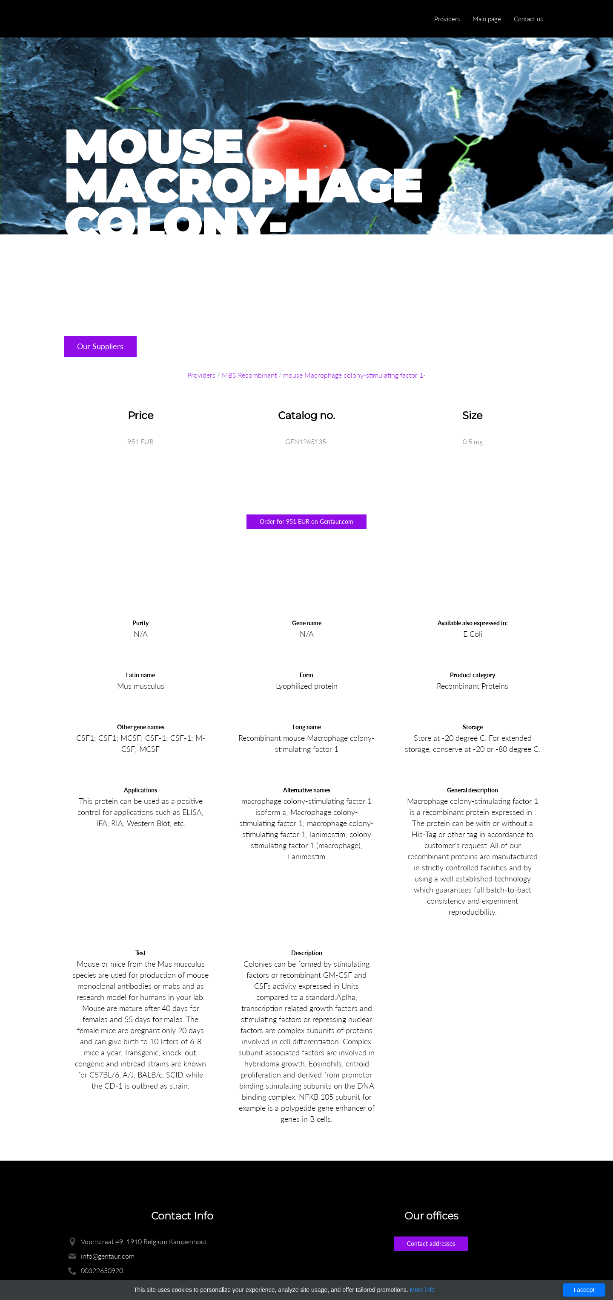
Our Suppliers (100, 346)
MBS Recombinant (249, 375)
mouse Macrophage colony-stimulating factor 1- (354, 375)
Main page (487, 19)
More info (422, 1289)
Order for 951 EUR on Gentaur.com (306, 521)
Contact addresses (431, 1243)
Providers (447, 19)
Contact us (528, 19)
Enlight (104, 19)
